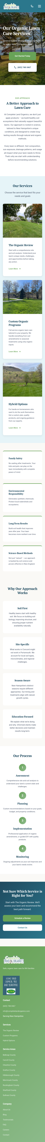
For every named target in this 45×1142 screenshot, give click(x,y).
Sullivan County (9, 1095)
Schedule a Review (22, 918)
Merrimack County (10, 1080)
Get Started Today (22, 56)
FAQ (4, 1125)
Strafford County (9, 1090)
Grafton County (9, 1070)
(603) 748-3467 (22, 67)
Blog (4, 1115)
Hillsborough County (11, 1075)
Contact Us (22, 928)
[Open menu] (39, 6)
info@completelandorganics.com (16, 1011)
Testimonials (8, 1120)
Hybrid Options (9, 1040)
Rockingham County (11, 1085)
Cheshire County (9, 1065)
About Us (6, 1110)
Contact (6, 1135)
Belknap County (9, 1055)
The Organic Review (11, 1030)
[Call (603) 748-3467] (32, 6)
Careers (6, 1130)
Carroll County (8, 1060)
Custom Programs (10, 1035)
